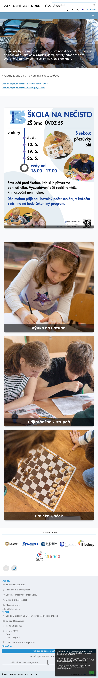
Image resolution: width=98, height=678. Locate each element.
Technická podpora (15, 584)
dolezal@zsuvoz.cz (15, 621)
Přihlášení (91, 9)
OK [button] (92, 672)
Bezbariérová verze (13, 674)
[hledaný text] (74, 5)
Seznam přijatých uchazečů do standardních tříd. (25, 83)
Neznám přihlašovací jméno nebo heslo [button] (49, 656)
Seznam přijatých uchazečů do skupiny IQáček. (23, 87)
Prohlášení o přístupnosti (18, 589)
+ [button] (67, 10)
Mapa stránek (13, 605)
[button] (83, 9)
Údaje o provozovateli (16, 599)
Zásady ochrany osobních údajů (21, 594)
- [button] (73, 10)
